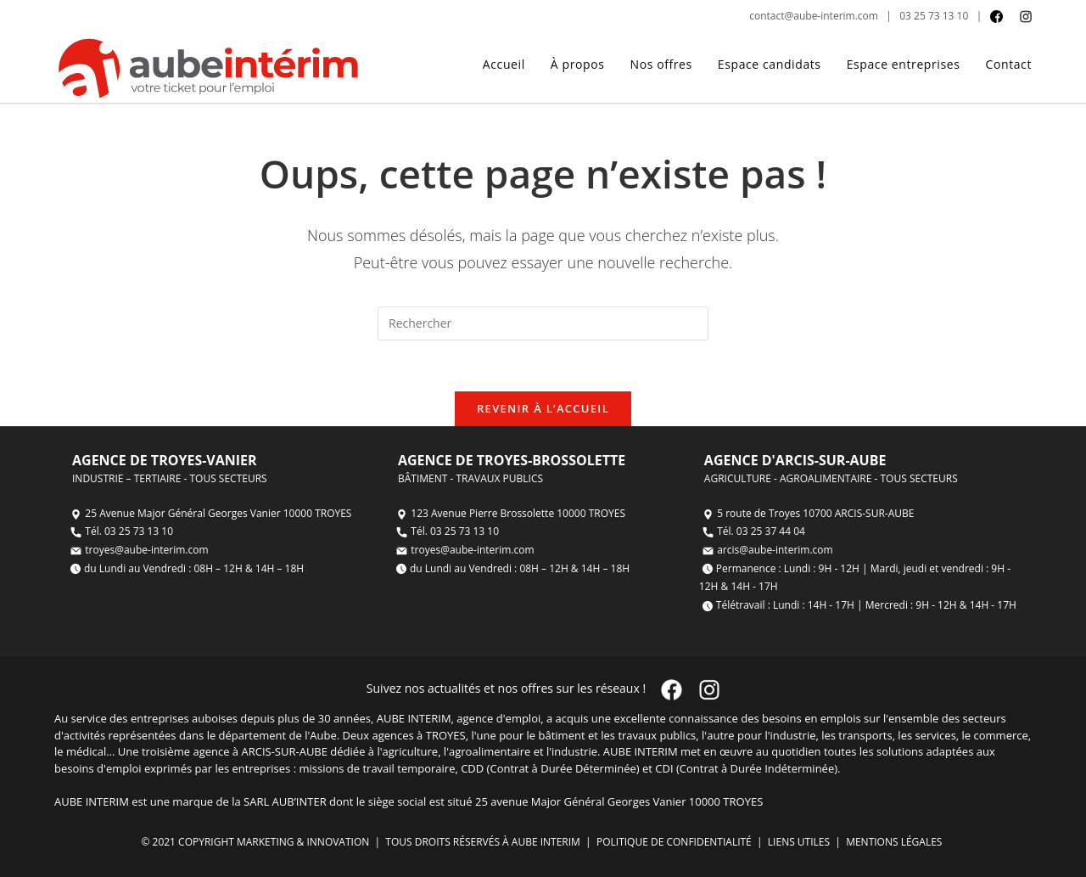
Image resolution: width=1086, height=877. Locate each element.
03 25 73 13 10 (933, 15)
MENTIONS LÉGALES (895, 842)
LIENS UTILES (797, 842)
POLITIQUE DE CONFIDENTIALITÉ (673, 842)
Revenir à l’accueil (543, 408)
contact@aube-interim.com (813, 15)
